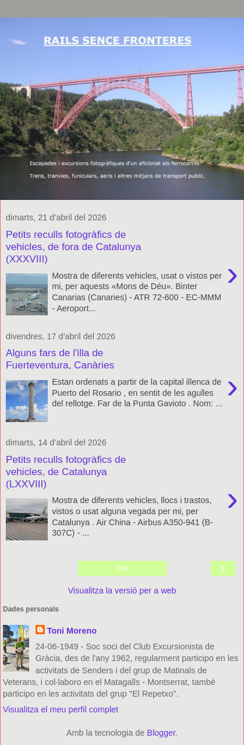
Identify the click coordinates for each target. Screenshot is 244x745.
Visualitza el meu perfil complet (60, 709)
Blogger (161, 732)
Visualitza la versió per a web (122, 590)
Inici (122, 568)
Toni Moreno (72, 630)
